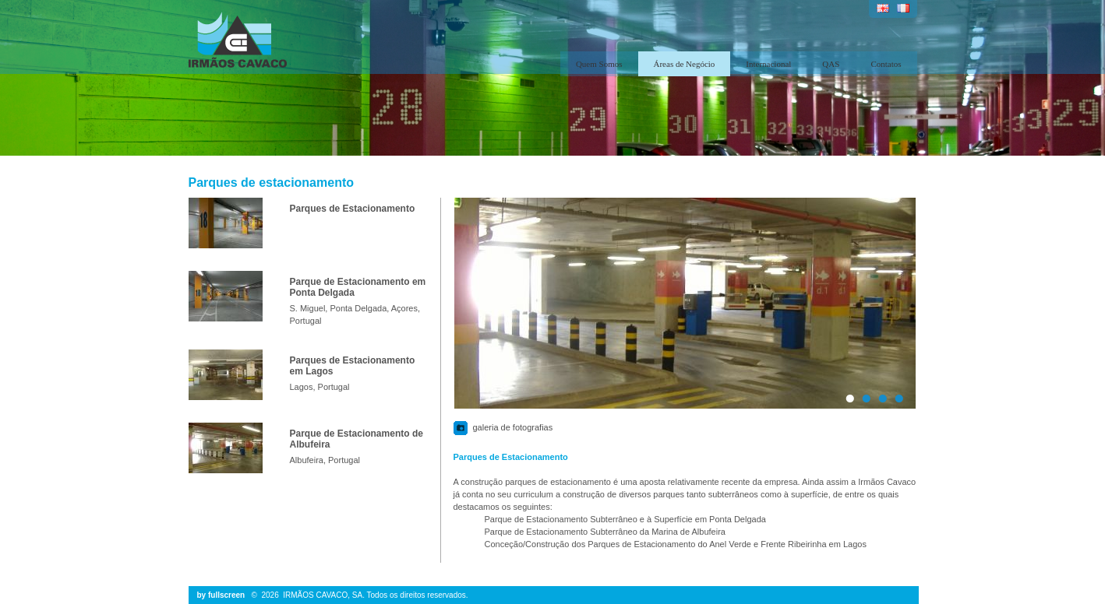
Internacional (768, 63)
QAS (830, 63)
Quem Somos (599, 63)
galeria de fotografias (513, 427)
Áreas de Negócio (684, 63)
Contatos (885, 63)
